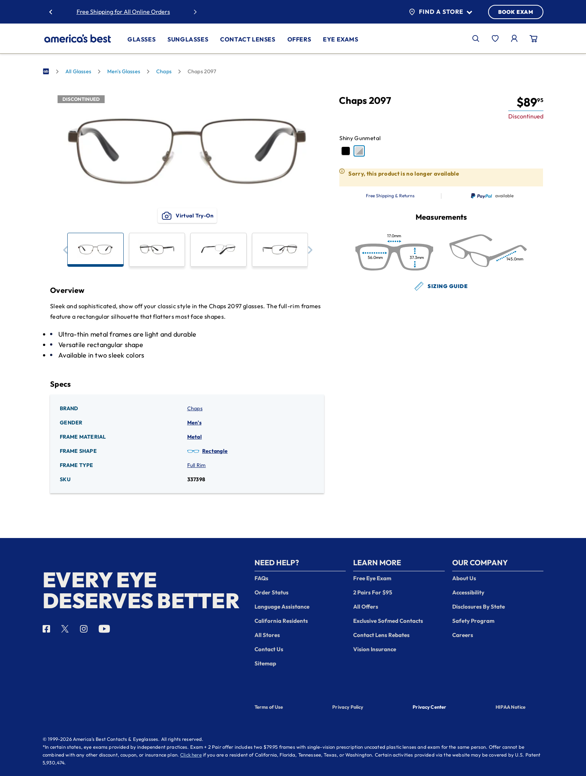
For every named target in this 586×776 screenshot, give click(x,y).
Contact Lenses (247, 39)
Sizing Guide (441, 286)
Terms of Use (269, 707)
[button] (65, 249)
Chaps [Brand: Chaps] (195, 408)
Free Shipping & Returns (390, 195)
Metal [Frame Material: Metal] (194, 436)
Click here (191, 755)
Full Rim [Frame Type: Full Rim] (196, 465)
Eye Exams (340, 39)
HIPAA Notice (510, 707)
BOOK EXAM (515, 12)
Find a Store (440, 12)
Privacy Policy (347, 707)
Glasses (141, 39)
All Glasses (78, 71)
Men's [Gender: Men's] (194, 422)
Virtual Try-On (187, 216)
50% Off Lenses (145, 11)
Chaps (164, 71)
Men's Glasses (123, 71)
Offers (299, 39)
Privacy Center (429, 707)
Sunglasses (187, 39)
